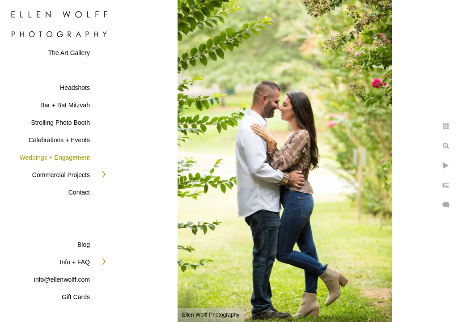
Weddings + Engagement (55, 157)
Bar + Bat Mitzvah (65, 105)
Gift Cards (76, 297)
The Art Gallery (69, 52)
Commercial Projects (61, 174)
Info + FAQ (75, 262)
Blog (83, 244)
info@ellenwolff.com (62, 279)
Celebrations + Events (59, 140)
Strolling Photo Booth (60, 122)
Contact (79, 192)
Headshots (75, 87)
